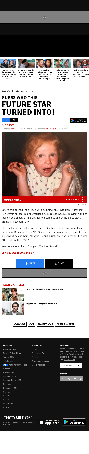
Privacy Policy (77, 357)
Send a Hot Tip (38, 353)
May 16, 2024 (50, 128)
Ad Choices (8, 361)
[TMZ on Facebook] (3, 39)
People (6, 396)
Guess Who (19, 324)
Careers (35, 357)
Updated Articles (10, 376)
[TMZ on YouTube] (75, 378)
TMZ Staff (9, 125)
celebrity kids (45, 324)
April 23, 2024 (16, 128)
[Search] (85, 53)
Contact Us (36, 349)
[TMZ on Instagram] (20, 39)
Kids (31, 324)
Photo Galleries (65, 324)
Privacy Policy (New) (12, 353)
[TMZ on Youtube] (14, 39)
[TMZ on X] (9, 39)
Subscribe (79, 365)
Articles (6, 369)
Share (30, 263)
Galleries (7, 392)
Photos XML (8, 403)
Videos (6, 407)
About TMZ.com (10, 349)
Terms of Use (9, 357)
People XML (8, 400)
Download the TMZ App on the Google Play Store (74, 422)
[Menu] (4, 53)
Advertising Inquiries (40, 361)
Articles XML (8, 372)
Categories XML (10, 388)
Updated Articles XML (12, 380)
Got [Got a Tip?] (9, 46)
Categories (7, 384)
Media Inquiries (38, 365)
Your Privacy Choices (15, 365)
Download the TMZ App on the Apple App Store (49, 422)
